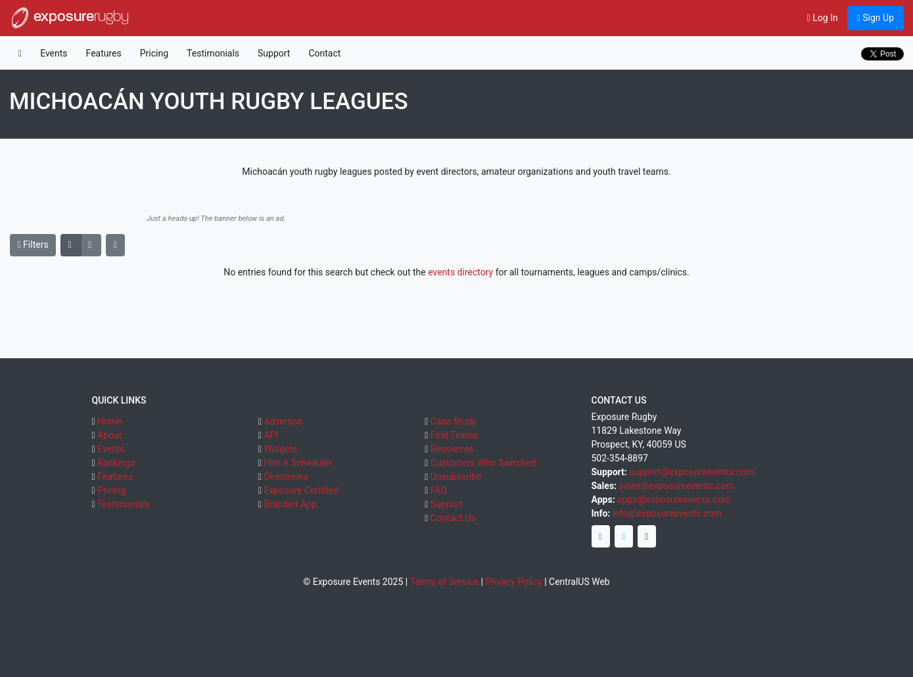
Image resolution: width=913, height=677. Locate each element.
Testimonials (213, 53)
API (271, 435)
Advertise (283, 421)
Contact (324, 53)
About (109, 435)
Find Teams (454, 435)
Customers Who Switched (483, 462)
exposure (69, 17)
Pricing (154, 53)
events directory (460, 272)
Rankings (116, 462)
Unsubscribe (456, 476)
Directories (286, 476)
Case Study (454, 421)
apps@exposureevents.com (674, 499)
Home (109, 421)
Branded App (290, 504)
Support (274, 53)
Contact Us (453, 518)
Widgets (280, 449)
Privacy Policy (513, 581)
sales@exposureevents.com (676, 485)
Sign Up (875, 17)
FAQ (439, 490)
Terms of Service (444, 581)
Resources (452, 449)
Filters (33, 244)
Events (53, 53)
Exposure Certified (301, 490)
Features (104, 53)
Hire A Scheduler (297, 462)
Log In (822, 17)
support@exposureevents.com (691, 472)
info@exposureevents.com (667, 513)
